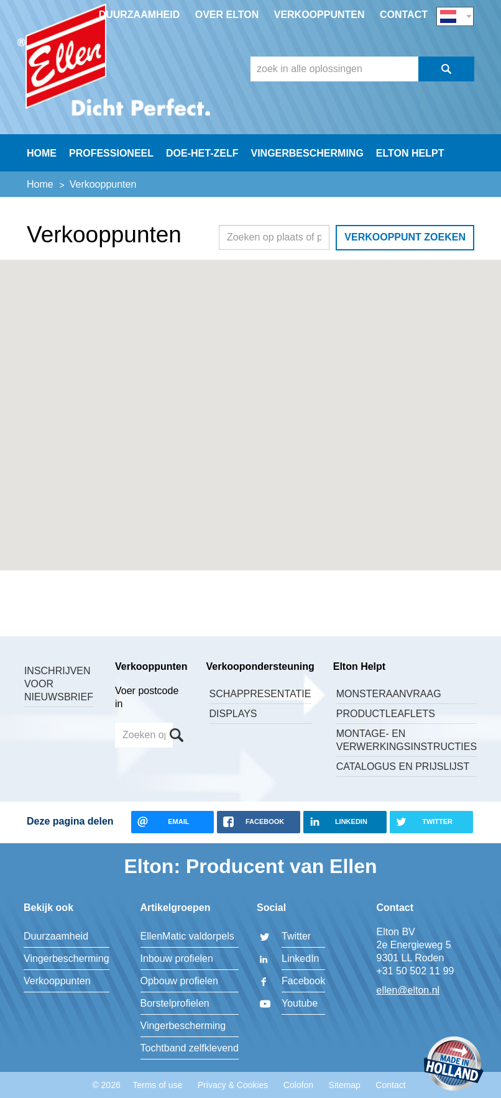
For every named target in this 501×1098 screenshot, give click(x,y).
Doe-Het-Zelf (202, 153)
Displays (233, 713)
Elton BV (113, 60)
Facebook (303, 981)
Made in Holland (454, 1064)
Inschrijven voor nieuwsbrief (58, 684)
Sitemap (345, 1085)
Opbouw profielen (179, 981)
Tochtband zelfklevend (189, 1048)
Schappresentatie (260, 694)
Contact (404, 14)
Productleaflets (385, 713)
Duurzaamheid (139, 14)
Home (42, 153)
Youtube (300, 1003)
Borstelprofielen (174, 1003)
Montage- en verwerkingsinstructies (406, 740)
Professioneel (111, 153)
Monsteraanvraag (388, 694)
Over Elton (227, 14)
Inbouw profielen (176, 958)
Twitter (296, 936)
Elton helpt (410, 153)
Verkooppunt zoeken (405, 237)
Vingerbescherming (307, 153)
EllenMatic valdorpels (187, 936)
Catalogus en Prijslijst (403, 766)
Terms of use (157, 1085)
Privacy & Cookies (233, 1085)
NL (455, 16)
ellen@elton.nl (408, 990)
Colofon (298, 1085)
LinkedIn (300, 958)
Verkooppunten (319, 14)
